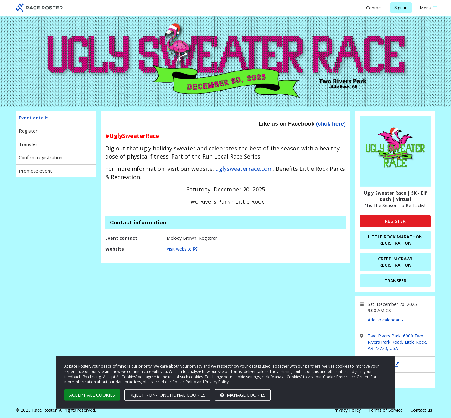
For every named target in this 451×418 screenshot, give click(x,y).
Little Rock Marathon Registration (395, 240)
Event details (34, 117)
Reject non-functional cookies (167, 395)
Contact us (421, 410)
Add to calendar (386, 320)
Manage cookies (243, 395)
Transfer (28, 144)
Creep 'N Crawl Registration (395, 262)
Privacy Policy (347, 410)
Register (28, 131)
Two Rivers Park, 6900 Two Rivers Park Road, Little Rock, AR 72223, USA (397, 342)
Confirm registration (40, 157)
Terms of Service (385, 410)
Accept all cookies (92, 395)
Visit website (182, 249)
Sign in (400, 7)
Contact (374, 8)
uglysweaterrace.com (244, 168)
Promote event (35, 171)
